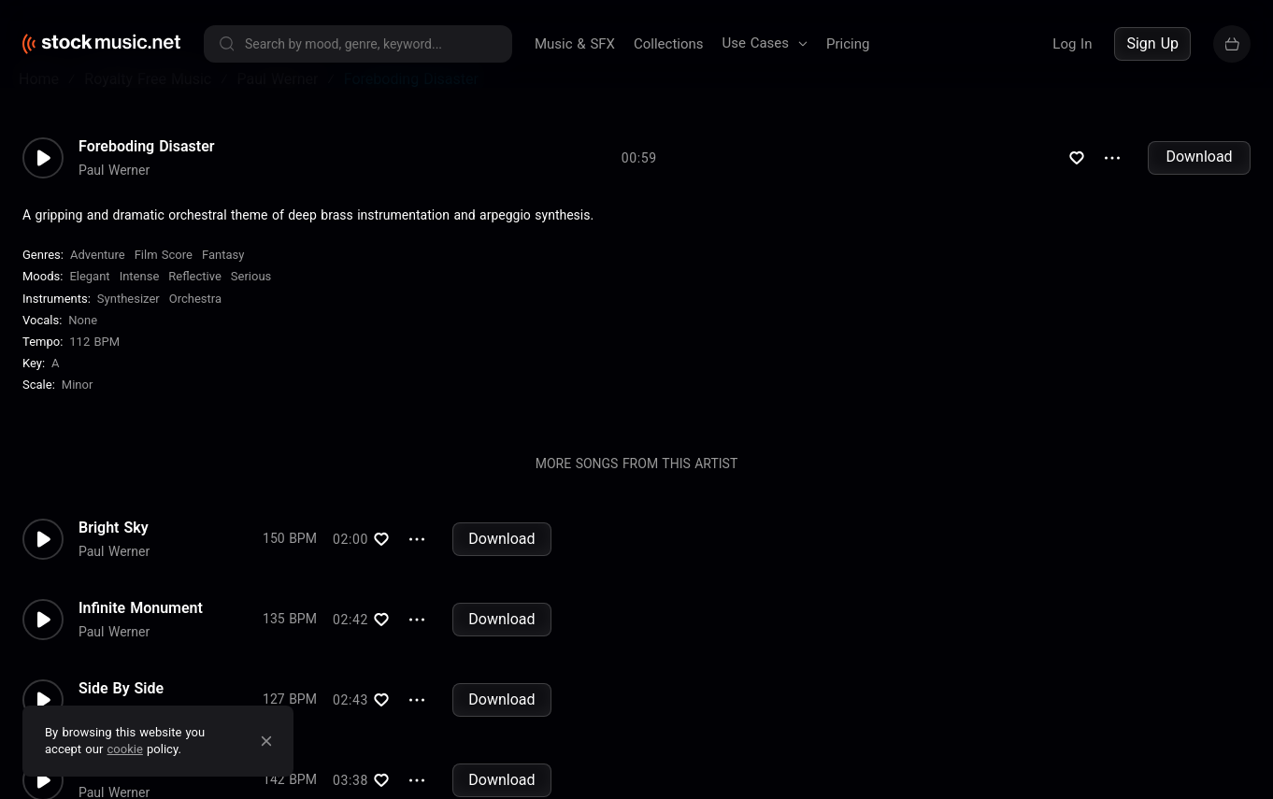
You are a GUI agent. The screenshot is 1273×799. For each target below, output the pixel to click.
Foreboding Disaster (147, 173)
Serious (251, 304)
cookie (125, 749)
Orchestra (195, 326)
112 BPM (94, 370)
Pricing (847, 44)
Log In (1072, 44)
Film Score (164, 283)
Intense (140, 304)
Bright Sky (114, 555)
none (82, 348)
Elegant (89, 304)
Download (1199, 184)
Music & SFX (575, 44)
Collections (669, 44)
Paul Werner (114, 197)
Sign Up (1152, 43)
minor (77, 413)
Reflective (195, 304)
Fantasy (223, 283)
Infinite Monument (141, 635)
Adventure (97, 283)
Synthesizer (128, 326)
